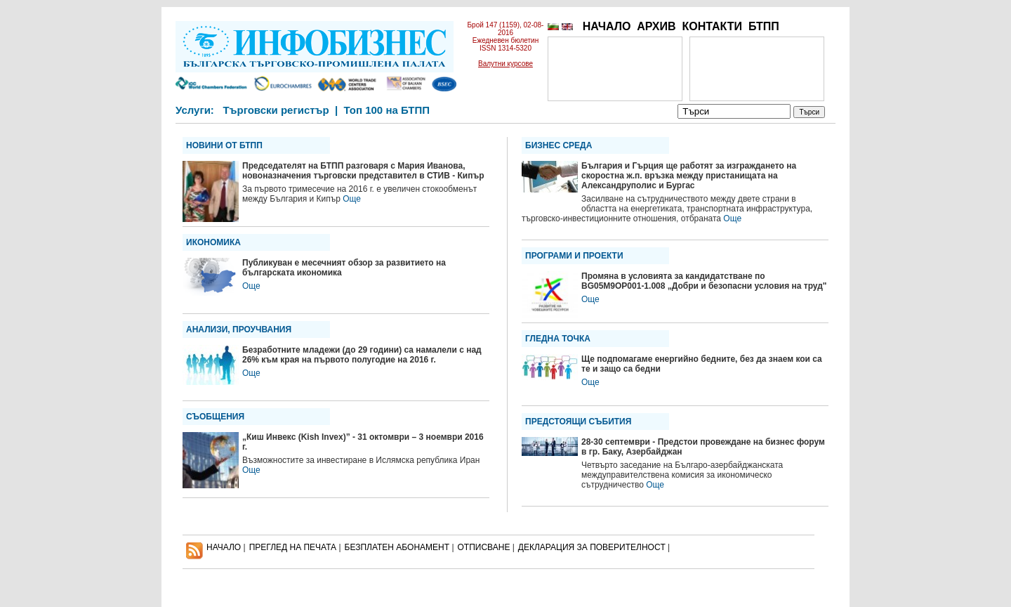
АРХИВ (656, 26)
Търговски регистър (276, 110)
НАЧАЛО (607, 26)
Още (352, 199)
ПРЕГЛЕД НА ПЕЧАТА (292, 547)
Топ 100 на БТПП (387, 110)
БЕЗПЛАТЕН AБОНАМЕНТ (397, 547)
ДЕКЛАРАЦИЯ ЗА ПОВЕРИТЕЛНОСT (592, 547)
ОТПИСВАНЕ (484, 547)
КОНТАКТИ (712, 26)
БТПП (763, 26)
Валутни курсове (505, 63)
